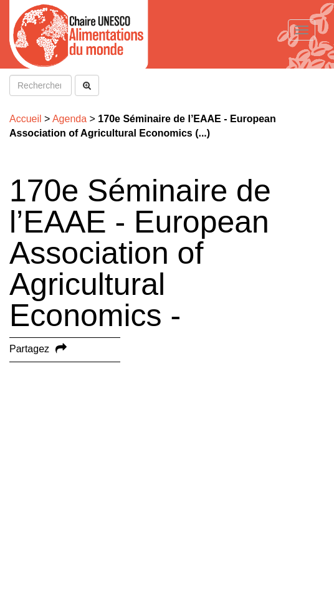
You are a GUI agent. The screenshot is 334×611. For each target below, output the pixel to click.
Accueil (25, 118)
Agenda (69, 118)
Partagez (29, 349)
